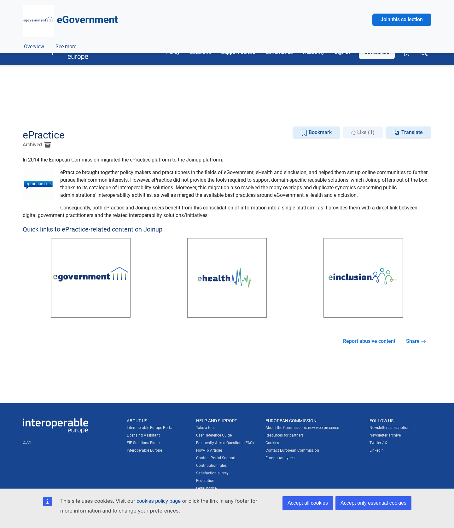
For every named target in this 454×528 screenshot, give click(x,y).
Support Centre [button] (238, 52)
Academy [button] (313, 52)
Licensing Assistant (143, 435)
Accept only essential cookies (373, 503)
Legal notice (206, 488)
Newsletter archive (385, 435)
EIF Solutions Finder (144, 443)
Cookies (272, 443)
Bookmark (316, 132)
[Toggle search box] (423, 52)
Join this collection (402, 76)
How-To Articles (209, 450)
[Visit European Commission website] (68, 24)
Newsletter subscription (390, 427)
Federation (205, 480)
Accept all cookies (308, 503)
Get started (376, 52)
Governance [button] (279, 52)
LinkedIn (377, 450)
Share (416, 341)
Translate (412, 132)
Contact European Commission (292, 450)
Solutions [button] (200, 52)
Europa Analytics (279, 458)
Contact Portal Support (216, 458)
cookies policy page (159, 501)
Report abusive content (369, 341)
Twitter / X (378, 443)
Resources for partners (284, 435)
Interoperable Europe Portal (150, 427)
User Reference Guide (214, 435)
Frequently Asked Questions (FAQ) (225, 443)
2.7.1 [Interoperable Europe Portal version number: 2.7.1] (27, 442)
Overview (34, 115)
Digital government (98, 100)
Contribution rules (211, 465)
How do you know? (130, 4)
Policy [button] (173, 52)
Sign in (342, 52)
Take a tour (205, 427)
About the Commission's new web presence (302, 427)
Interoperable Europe (144, 450)
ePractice (65, 115)
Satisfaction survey (212, 473)
